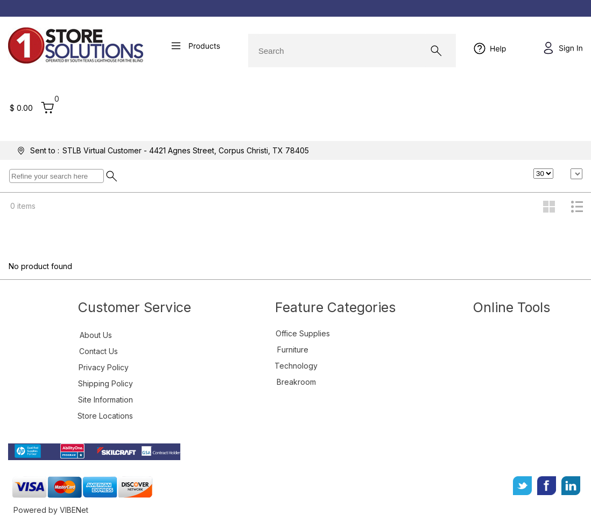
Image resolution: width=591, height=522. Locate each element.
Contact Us (98, 351)
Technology (296, 365)
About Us (96, 335)
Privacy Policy (104, 367)
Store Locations (105, 415)
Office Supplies (303, 333)
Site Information (105, 399)
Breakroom (296, 381)
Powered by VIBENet (50, 509)
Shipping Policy (105, 383)
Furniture (292, 349)
